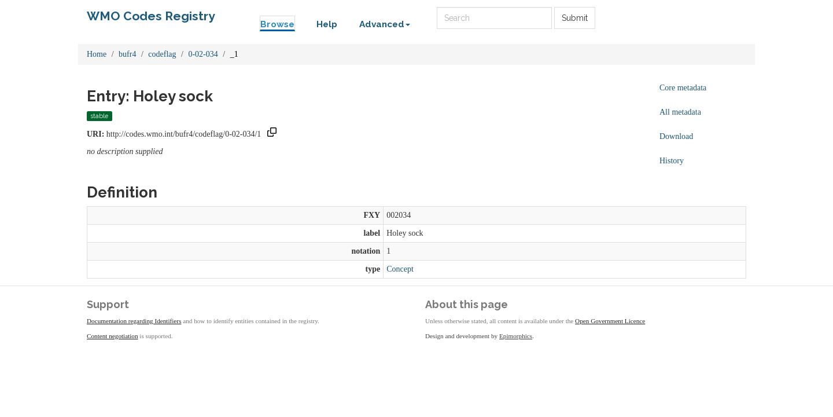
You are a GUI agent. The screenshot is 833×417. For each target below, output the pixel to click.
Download (676, 136)
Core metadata (682, 87)
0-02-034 (203, 54)
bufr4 (127, 54)
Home (96, 54)
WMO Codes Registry (151, 16)
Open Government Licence (610, 320)
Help (326, 24)
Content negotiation (112, 335)
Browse (277, 24)
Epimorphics (515, 335)
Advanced (384, 24)
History (671, 160)
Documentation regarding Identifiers (134, 320)
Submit (575, 18)
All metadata (680, 112)
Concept (400, 269)
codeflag (162, 54)
